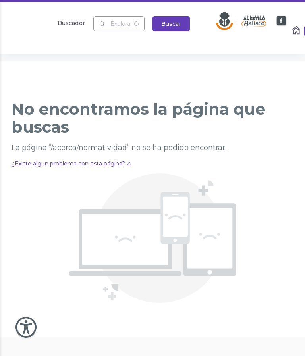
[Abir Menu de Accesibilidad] (26, 327)
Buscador (71, 23)
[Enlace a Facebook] (282, 21)
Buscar (171, 23)
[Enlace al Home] (297, 31)
